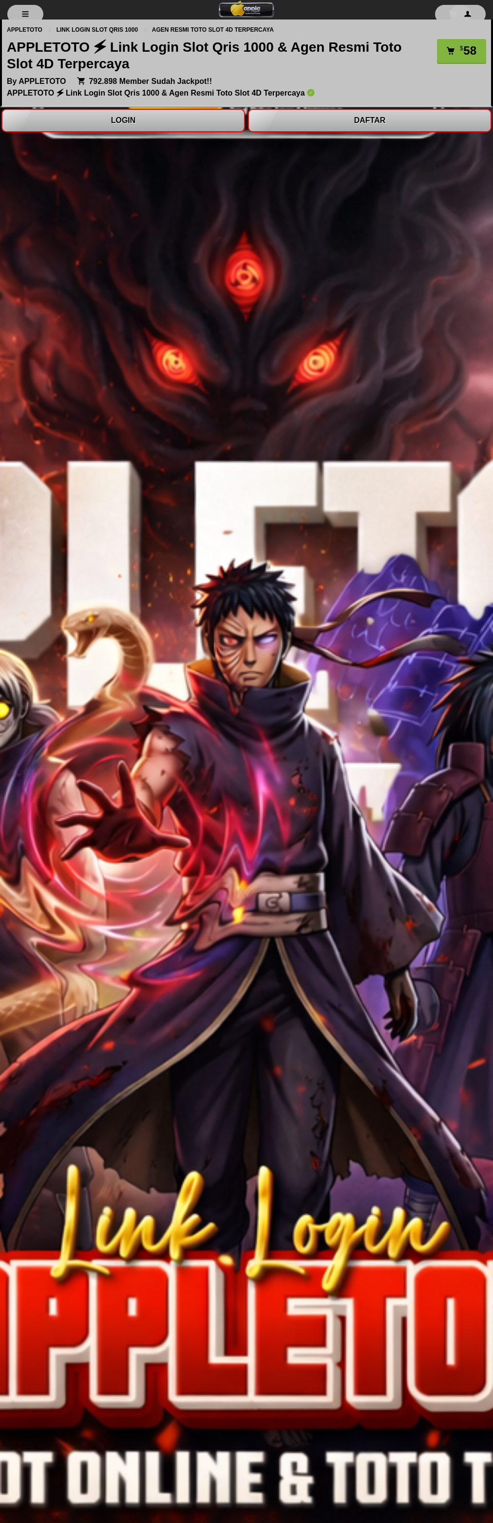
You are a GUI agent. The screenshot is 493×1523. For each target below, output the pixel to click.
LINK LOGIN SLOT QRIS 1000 (98, 29)
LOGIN (123, 120)
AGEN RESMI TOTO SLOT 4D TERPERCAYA (213, 29)
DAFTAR (370, 120)
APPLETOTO (25, 29)
